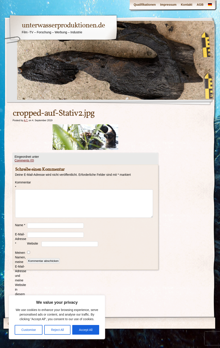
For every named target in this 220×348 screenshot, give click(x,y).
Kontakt (186, 4)
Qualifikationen (145, 4)
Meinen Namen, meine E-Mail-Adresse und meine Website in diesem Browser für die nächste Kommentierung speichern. (21, 285)
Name (20, 225)
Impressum (168, 4)
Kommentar (21, 185)
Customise (28, 330)
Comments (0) (24, 160)
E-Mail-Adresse (20, 239)
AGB (200, 4)
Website (32, 243)
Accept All (85, 330)
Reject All (57, 330)
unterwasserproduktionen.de (63, 25)
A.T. (26, 120)
